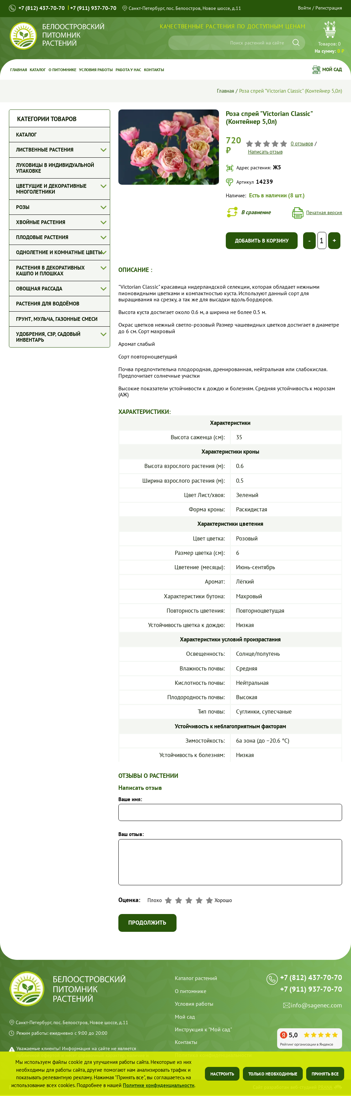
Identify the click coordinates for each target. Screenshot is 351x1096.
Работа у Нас (128, 69)
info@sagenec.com (316, 1011)
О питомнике (62, 69)
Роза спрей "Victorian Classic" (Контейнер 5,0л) (290, 91)
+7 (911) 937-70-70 (93, 8)
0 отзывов (301, 143)
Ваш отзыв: (131, 835)
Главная (18, 69)
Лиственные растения (45, 149)
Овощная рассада (39, 288)
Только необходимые (272, 1074)
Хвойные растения (40, 222)
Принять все (325, 1074)
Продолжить (148, 923)
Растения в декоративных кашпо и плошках (50, 270)
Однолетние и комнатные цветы (59, 252)
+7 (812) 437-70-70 (41, 8)
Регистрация (329, 8)
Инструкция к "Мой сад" (203, 1030)
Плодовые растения (42, 237)
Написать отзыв (265, 152)
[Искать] (296, 42)
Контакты (154, 69)
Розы (22, 207)
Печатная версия (324, 213)
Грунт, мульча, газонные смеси (57, 319)
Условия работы (96, 69)
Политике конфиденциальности (158, 1085)
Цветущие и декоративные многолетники (51, 189)
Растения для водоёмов (47, 303)
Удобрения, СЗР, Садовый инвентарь (48, 337)
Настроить (222, 1074)
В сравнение (257, 212)
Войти (304, 8)
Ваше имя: (130, 800)
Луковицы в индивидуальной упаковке (55, 168)
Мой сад (332, 69)
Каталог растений (196, 979)
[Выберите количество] (321, 241)
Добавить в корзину (262, 241)
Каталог (38, 69)
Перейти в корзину (329, 38)
